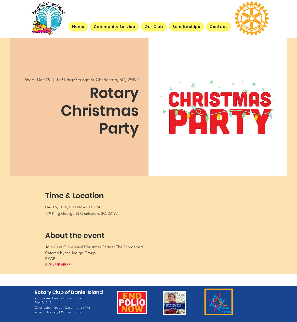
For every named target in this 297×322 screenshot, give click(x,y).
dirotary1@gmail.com (63, 311)
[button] (154, 26)
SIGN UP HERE (58, 264)
